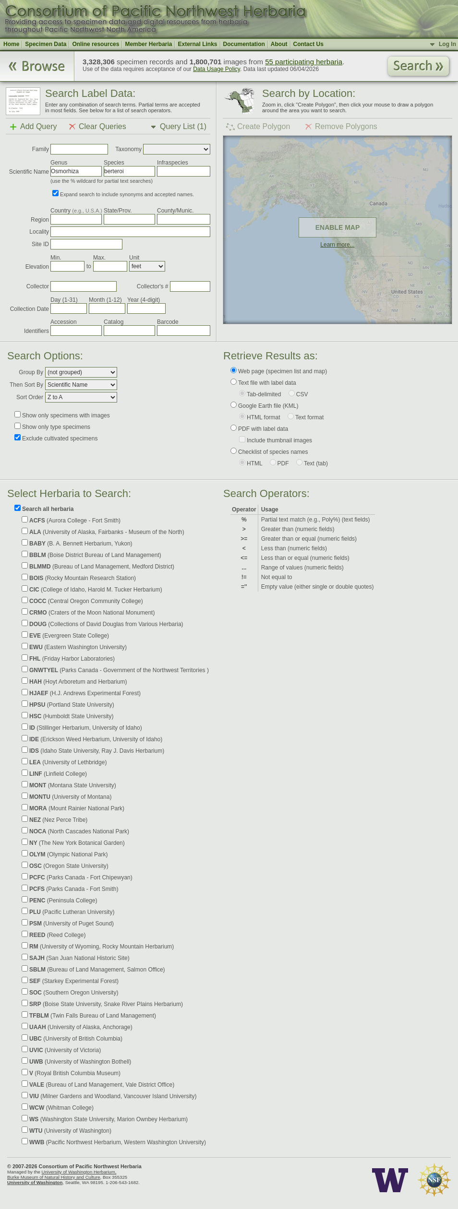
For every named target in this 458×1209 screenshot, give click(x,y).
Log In (447, 44)
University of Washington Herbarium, (78, 1171)
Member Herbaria (148, 44)
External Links (197, 44)
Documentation (244, 44)
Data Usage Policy (216, 69)
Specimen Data (45, 44)
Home (11, 44)
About (279, 44)
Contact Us (308, 44)
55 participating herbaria (303, 62)
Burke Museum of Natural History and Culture (53, 1177)
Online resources (95, 44)
